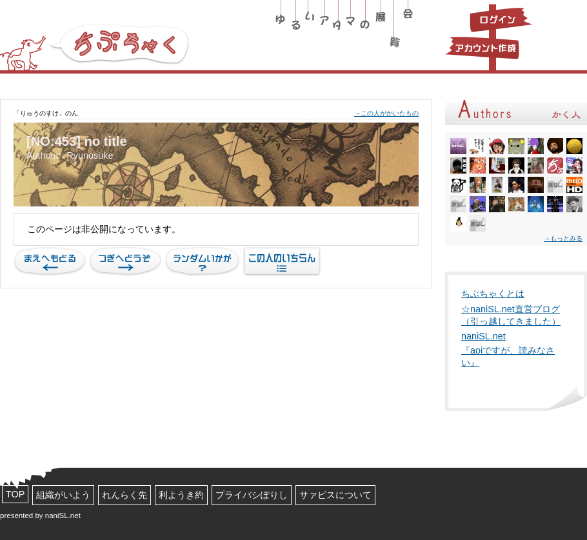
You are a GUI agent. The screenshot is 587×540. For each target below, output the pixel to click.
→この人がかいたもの (386, 113)
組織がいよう (63, 495)
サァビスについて (335, 495)
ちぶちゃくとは (492, 293)
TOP (15, 494)
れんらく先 (124, 495)
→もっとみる (563, 238)
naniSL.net (483, 336)
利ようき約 (181, 495)
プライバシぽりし (251, 495)
